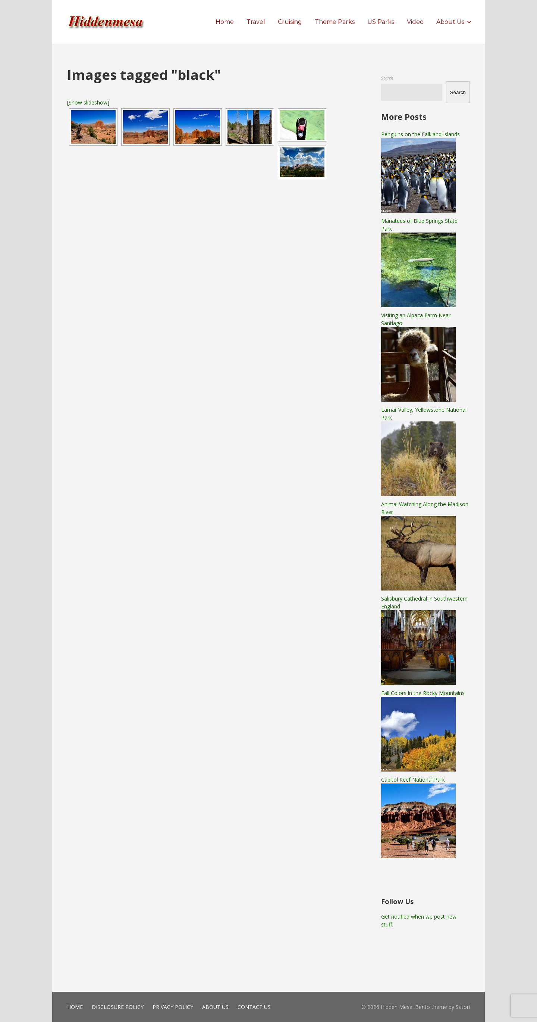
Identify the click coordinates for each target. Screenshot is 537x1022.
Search (387, 78)
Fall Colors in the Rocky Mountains (423, 693)
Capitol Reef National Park (413, 779)
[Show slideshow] (88, 102)
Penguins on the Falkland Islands (420, 134)
